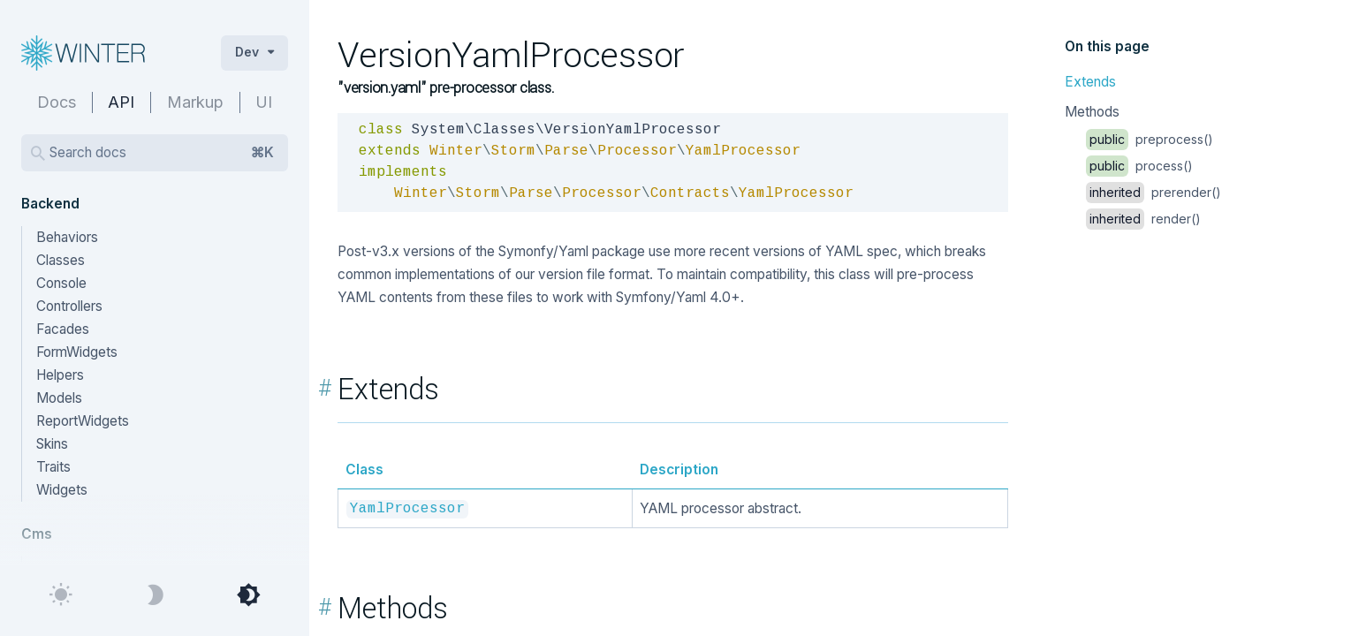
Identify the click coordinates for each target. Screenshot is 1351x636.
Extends (1090, 81)
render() (1143, 218)
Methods (1092, 111)
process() (1139, 165)
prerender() (1153, 192)
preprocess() (1149, 139)
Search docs (161, 152)
